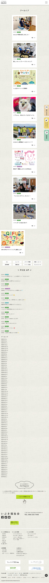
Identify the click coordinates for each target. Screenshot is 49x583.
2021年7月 (3, 448)
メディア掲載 (27, 265)
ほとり (16, 573)
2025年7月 (3, 359)
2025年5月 (3, 363)
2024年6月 (3, 383)
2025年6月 (3, 361)
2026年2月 (3, 346)
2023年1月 (3, 415)
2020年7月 (3, 470)
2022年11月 (3, 418)
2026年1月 (3, 348)
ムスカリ (43, 577)
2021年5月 (3, 452)
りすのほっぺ (16, 575)
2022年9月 (3, 422)
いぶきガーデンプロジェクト (35, 573)
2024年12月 (3, 372)
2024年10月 (3, 376)
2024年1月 (3, 392)
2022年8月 (3, 424)
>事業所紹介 (4, 537)
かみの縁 (10, 575)
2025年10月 (3, 353)
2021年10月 (3, 443)
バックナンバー (20, 555)
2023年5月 (3, 407)
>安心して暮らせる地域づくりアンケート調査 (18, 539)
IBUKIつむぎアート (36, 577)
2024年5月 (3, 385)
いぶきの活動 (16, 532)
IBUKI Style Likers (23, 575)
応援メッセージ (37, 265)
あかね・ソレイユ (27, 577)
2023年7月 (3, 404)
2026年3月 (3, 344)
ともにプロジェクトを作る (33, 537)
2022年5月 (3, 430)
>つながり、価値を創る (17, 537)
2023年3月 (3, 411)
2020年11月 (3, 463)
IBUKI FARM (25, 573)
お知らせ (19, 548)
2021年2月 (3, 457)
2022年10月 (3, 420)
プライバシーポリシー (22, 553)
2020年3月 (3, 478)
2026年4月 (3, 342)
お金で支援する (30, 535)
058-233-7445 (33, 518)
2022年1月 (3, 437)
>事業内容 (4, 535)
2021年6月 (3, 450)
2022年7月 (3, 426)
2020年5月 (3, 474)
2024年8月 (3, 379)
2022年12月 (3, 417)
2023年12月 (3, 394)
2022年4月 (3, 431)
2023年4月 (3, 409)
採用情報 (7, 268)
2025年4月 (3, 365)
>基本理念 (4, 534)
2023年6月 (3, 405)
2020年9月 (3, 467)
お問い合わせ (20, 552)
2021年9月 (3, 444)
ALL (7, 265)
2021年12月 (3, 439)
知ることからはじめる (32, 534)
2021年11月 (3, 441)
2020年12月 (3, 461)
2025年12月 (3, 350)
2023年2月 (3, 413)
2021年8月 (3, 446)
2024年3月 (3, 389)
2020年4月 (3, 476)
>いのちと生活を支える (17, 534)
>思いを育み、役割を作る (18, 535)
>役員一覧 (4, 540)
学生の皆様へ (4, 551)
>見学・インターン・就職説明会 (8, 553)
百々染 (20, 573)
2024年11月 (3, 374)
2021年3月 (3, 456)
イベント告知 (27, 268)
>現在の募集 (4, 550)
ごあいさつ (4, 543)
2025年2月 (3, 368)
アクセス (19, 550)
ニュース (17, 265)
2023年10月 (3, 398)
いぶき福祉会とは (6, 532)
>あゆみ (3, 539)
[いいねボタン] (32, 38)
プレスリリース (37, 268)
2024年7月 (3, 381)
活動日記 (17, 268)
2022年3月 (3, 433)
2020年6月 (3, 472)
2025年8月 (3, 357)
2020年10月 (3, 465)
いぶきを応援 (30, 532)
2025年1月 (3, 370)
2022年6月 (3, 428)
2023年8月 (3, 402)
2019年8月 (3, 480)
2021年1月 (3, 459)
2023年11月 (3, 396)
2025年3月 (3, 366)
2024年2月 (3, 391)
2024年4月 (3, 387)
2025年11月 (3, 351)
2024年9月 (3, 378)
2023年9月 (3, 400)
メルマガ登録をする (24, 500)
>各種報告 (4, 542)
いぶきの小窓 (11, 573)
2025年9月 (3, 355)
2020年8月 (3, 469)
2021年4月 (3, 454)
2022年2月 (3, 435)
